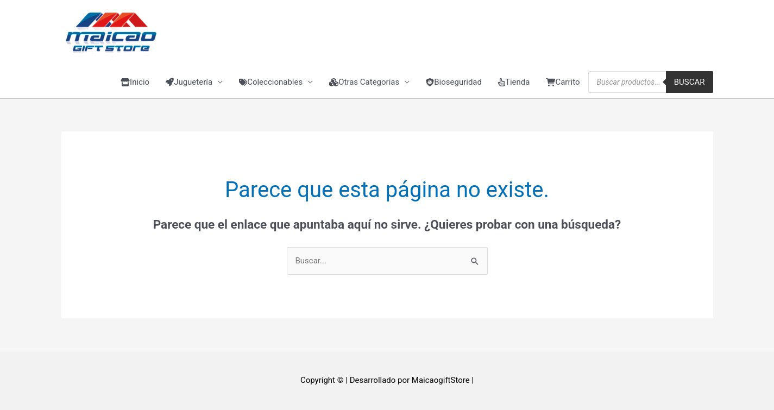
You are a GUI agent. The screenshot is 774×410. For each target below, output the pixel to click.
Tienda (514, 82)
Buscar (689, 82)
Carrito (563, 82)
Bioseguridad (454, 82)
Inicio (135, 82)
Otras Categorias (364, 82)
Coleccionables (271, 82)
